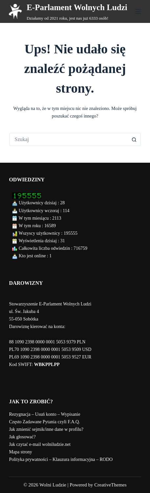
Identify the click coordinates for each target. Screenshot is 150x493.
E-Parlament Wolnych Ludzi (77, 7)
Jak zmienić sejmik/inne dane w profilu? (46, 429)
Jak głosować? (22, 436)
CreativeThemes (110, 484)
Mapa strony (20, 451)
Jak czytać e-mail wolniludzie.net (39, 444)
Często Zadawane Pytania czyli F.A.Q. (44, 421)
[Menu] (138, 11)
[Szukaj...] (69, 139)
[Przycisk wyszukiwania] (134, 139)
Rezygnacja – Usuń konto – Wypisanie (44, 414)
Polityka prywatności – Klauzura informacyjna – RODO (61, 459)
